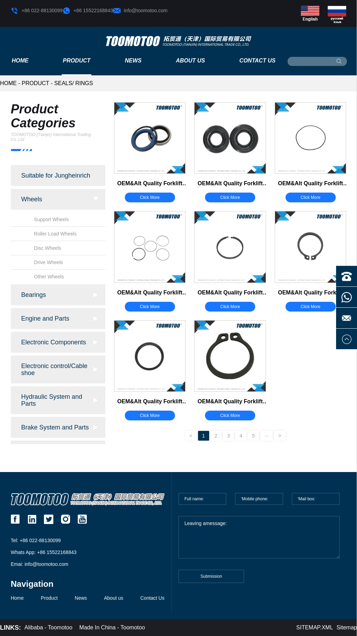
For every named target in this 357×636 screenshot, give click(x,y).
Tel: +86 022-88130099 (36, 540)
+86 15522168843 (88, 11)
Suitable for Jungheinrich (55, 175)
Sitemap (346, 627)
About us (190, 60)
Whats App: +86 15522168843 (44, 552)
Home (20, 60)
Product (76, 60)
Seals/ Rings (73, 83)
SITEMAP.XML (314, 627)
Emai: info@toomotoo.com (39, 564)
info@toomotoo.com (140, 11)
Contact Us (258, 60)
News (133, 60)
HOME (8, 83)
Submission (211, 579)
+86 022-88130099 (37, 11)
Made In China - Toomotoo (112, 627)
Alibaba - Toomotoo (48, 627)
